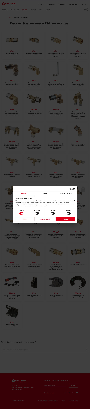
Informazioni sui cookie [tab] (66, 193)
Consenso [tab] (23, 193)
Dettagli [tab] (45, 193)
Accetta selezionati (45, 219)
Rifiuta (24, 219)
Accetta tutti (65, 219)
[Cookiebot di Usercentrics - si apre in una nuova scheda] (69, 189)
